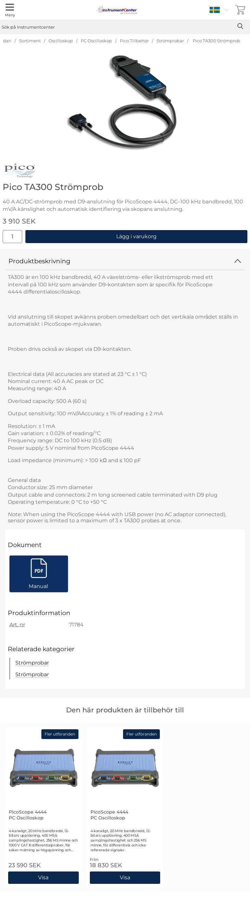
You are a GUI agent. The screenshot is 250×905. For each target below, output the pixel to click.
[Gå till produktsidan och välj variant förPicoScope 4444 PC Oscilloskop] (43, 877)
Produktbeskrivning (125, 261)
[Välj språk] (220, 10)
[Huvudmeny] (10, 10)
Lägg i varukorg (136, 236)
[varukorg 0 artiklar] (240, 10)
